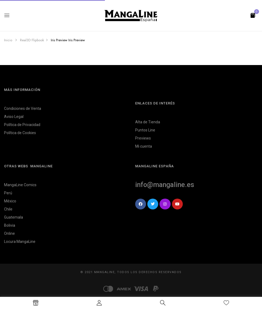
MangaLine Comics (20, 185)
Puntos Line (145, 130)
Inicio (8, 40)
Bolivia (9, 225)
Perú (8, 193)
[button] (252, 15)
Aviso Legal (14, 116)
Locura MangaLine (19, 241)
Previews (143, 138)
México (10, 201)
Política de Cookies (20, 133)
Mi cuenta (143, 146)
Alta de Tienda (147, 122)
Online (9, 233)
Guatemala (13, 217)
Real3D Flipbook (32, 40)
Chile (8, 209)
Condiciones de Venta (22, 108)
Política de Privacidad (22, 125)
